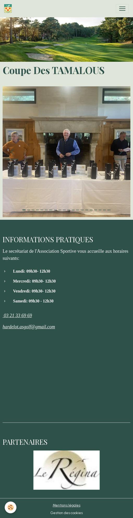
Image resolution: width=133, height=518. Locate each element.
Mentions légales (66, 505)
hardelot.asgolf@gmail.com (29, 326)
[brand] (9, 8)
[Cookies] (10, 507)
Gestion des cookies (66, 513)
